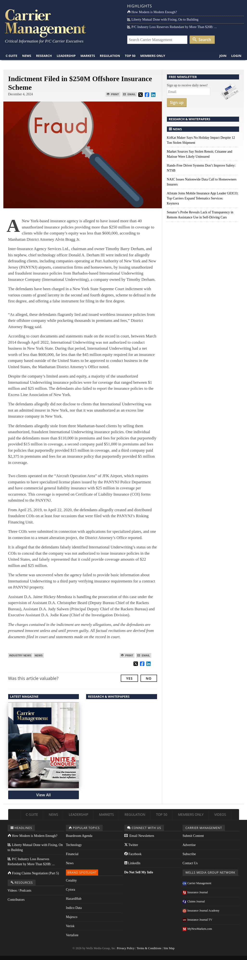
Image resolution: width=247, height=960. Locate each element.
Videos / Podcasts (20, 890)
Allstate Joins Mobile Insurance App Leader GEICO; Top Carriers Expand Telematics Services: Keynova (202, 198)
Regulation (110, 56)
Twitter (131, 845)
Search (202, 39)
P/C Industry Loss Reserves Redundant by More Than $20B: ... (172, 27)
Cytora (70, 889)
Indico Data (74, 908)
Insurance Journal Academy (201, 910)
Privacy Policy (126, 948)
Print (113, 94)
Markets (87, 56)
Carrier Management (197, 883)
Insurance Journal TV (197, 919)
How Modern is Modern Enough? (152, 12)
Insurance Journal (195, 892)
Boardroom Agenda (79, 836)
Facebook (133, 854)
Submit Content (193, 836)
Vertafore (72, 935)
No (149, 678)
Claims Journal (194, 901)
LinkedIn (132, 863)
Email (129, 94)
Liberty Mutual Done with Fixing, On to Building (162, 19)
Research (44, 56)
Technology (74, 845)
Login (236, 56)
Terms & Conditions (149, 948)
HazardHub (74, 898)
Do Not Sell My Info (138, 872)
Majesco (71, 917)
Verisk (70, 926)
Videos (220, 814)
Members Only (152, 56)
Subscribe (189, 854)
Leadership (66, 56)
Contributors (16, 899)
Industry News (20, 655)
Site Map (169, 948)
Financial (72, 854)
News (26, 56)
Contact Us (190, 863)
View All (43, 795)
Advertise (189, 845)
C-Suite (12, 56)
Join (223, 56)
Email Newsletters (139, 836)
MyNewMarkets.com (197, 928)
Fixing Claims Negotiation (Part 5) (33, 873)
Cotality (71, 880)
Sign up (177, 102)
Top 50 (130, 56)
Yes (129, 678)
